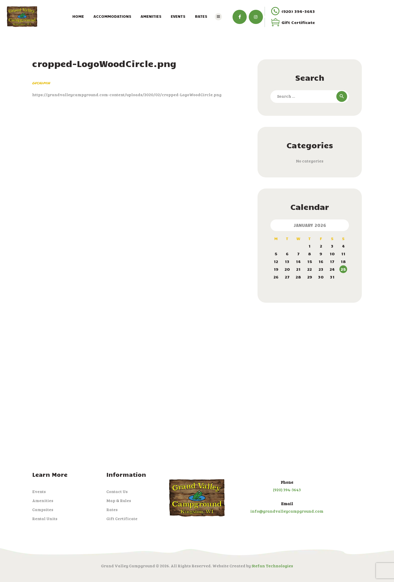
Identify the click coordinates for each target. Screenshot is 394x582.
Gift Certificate (122, 518)
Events (39, 491)
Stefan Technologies (272, 566)
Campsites (42, 509)
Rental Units (44, 518)
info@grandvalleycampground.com (286, 511)
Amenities (42, 500)
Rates (112, 509)
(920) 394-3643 (287, 490)
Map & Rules (118, 500)
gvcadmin (41, 83)
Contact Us (117, 491)
